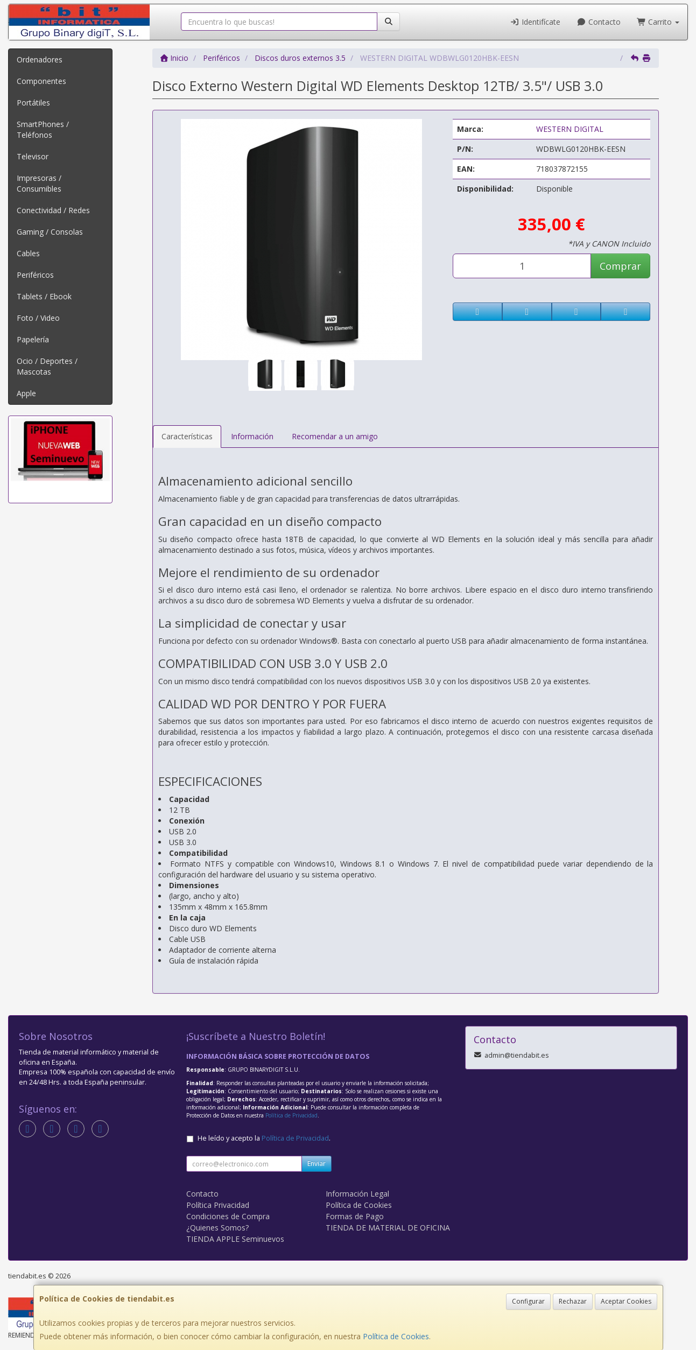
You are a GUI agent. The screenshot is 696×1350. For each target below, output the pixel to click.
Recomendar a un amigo (335, 436)
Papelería (33, 339)
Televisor (32, 156)
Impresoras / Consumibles (39, 183)
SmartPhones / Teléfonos (43, 129)
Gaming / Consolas (50, 232)
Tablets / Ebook (44, 296)
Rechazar (573, 1301)
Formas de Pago (355, 1216)
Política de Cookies (396, 1336)
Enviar (316, 1163)
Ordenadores (39, 59)
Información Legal (357, 1194)
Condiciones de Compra (228, 1216)
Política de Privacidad (291, 1115)
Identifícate (535, 22)
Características (187, 436)
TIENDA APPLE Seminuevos (235, 1239)
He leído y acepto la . (264, 1138)
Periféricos (35, 275)
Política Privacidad (217, 1205)
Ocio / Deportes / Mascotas (47, 366)
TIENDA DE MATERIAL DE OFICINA (388, 1227)
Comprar (620, 265)
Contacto (599, 22)
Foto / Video (38, 318)
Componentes (41, 81)
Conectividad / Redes (53, 210)
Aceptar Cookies (626, 1301)
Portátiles (33, 102)
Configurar (528, 1301)
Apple (26, 393)
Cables (28, 253)
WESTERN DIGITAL (569, 129)
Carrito (658, 22)
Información (252, 436)
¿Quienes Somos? (217, 1227)
